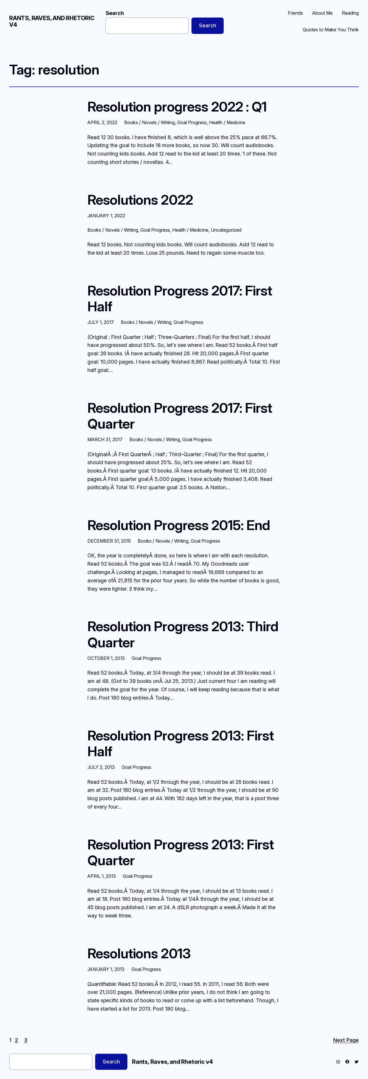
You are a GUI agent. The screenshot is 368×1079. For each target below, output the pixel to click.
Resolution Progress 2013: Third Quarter (182, 634)
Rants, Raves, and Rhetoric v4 (52, 21)
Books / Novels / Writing (149, 122)
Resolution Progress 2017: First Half (179, 298)
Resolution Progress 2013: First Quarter (180, 852)
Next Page (346, 1040)
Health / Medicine (227, 122)
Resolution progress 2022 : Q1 (177, 106)
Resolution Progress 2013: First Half (180, 743)
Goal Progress (192, 122)
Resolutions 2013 (139, 953)
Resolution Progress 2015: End (178, 525)
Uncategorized (226, 230)
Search (115, 13)
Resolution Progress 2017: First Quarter (179, 415)
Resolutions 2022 (140, 200)
